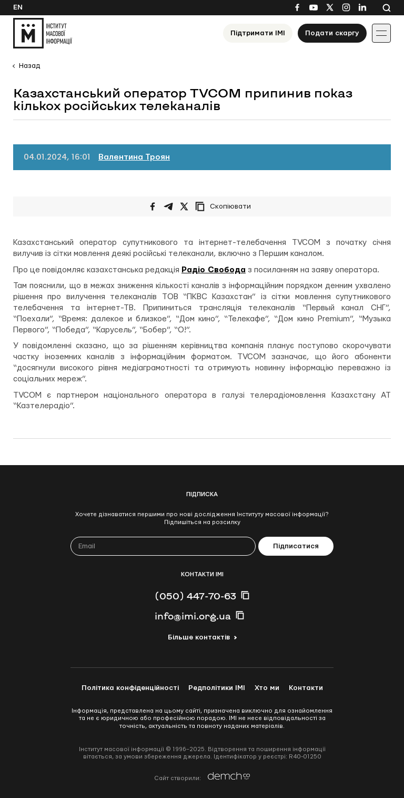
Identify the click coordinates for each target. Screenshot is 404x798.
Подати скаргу (332, 33)
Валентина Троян (134, 157)
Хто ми (267, 688)
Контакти (306, 688)
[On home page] (42, 33)
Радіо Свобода (213, 270)
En (18, 7)
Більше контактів (199, 637)
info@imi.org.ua (193, 615)
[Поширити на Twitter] (184, 206)
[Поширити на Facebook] (152, 206)
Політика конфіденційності (130, 688)
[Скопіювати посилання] (225, 206)
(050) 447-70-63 (195, 595)
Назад (29, 66)
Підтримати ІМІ (257, 33)
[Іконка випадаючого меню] (381, 33)
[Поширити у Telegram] (168, 206)
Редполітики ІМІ (216, 688)
